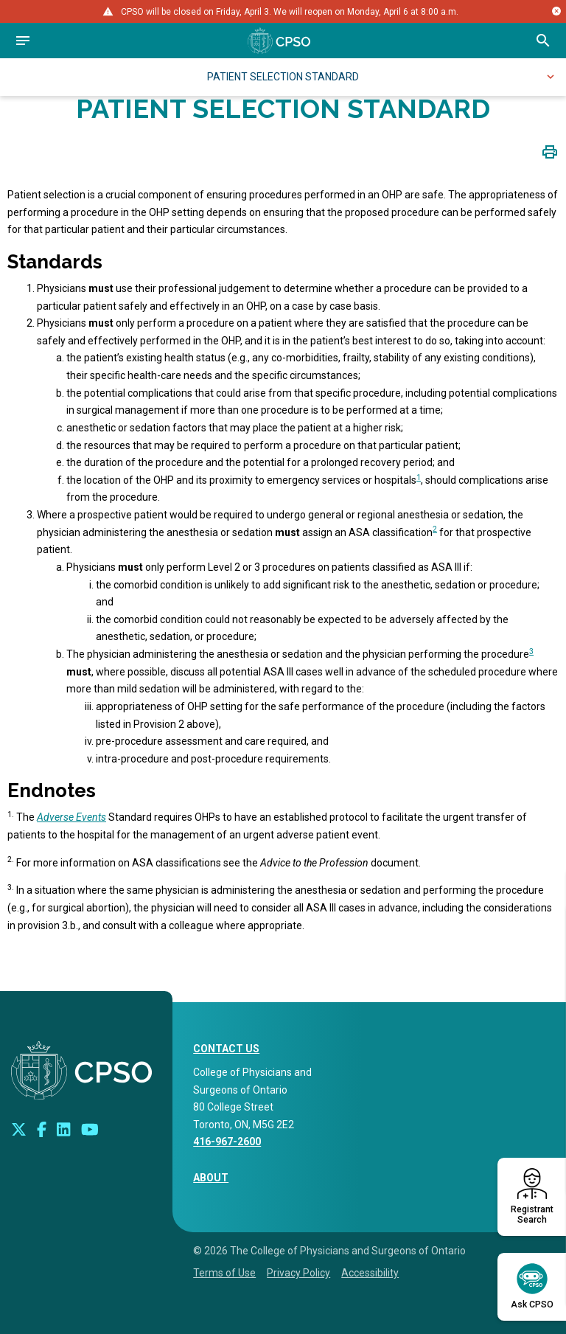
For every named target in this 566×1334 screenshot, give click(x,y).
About (210, 1178)
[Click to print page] (550, 152)
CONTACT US (226, 1049)
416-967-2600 (227, 1141)
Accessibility (370, 1273)
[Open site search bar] (543, 40)
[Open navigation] (23, 40)
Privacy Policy (298, 1273)
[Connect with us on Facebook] (41, 1129)
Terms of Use (224, 1273)
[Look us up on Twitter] (19, 1129)
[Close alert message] (556, 11)
